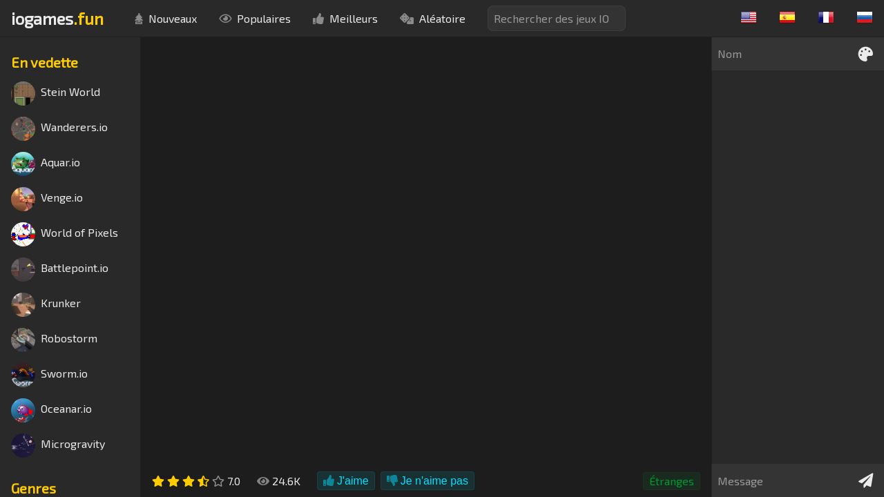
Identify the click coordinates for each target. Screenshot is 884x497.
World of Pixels (64, 234)
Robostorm (54, 340)
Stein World (55, 93)
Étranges (671, 480)
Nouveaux (166, 18)
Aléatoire (432, 18)
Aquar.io (45, 164)
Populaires (255, 18)
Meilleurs (345, 18)
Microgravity (58, 445)
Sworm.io (49, 375)
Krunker (46, 305)
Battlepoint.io (59, 269)
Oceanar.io (51, 410)
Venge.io (47, 199)
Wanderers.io (59, 129)
